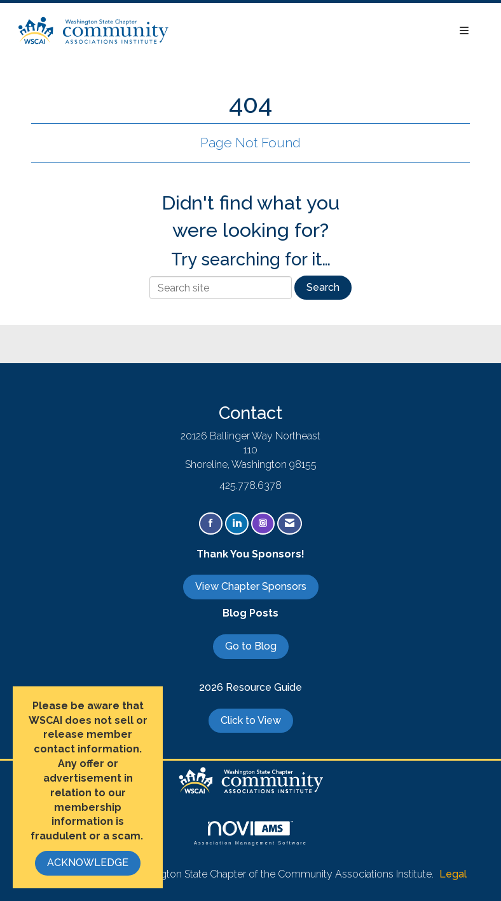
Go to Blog (251, 646)
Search (323, 287)
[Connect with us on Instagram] (263, 523)
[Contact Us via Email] (289, 523)
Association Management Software (250, 832)
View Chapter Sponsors (250, 586)
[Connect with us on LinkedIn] (237, 523)
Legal (453, 874)
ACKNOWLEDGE (87, 863)
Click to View (251, 720)
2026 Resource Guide (250, 687)
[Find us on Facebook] (211, 523)
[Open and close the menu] (326, 31)
